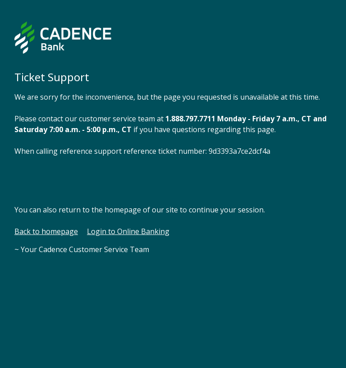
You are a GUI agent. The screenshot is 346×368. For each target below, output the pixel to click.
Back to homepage (46, 231)
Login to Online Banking (128, 231)
